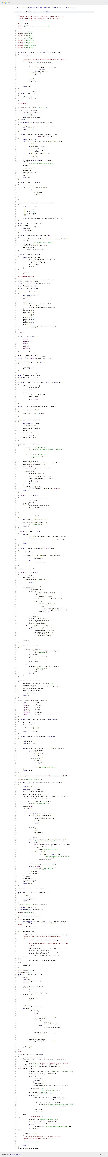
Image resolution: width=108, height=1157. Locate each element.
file (47, 12)
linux (25, 8)
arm (20, 8)
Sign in (104, 2)
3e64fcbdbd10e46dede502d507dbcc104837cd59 (44, 8)
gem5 (16, 8)
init (66, 8)
